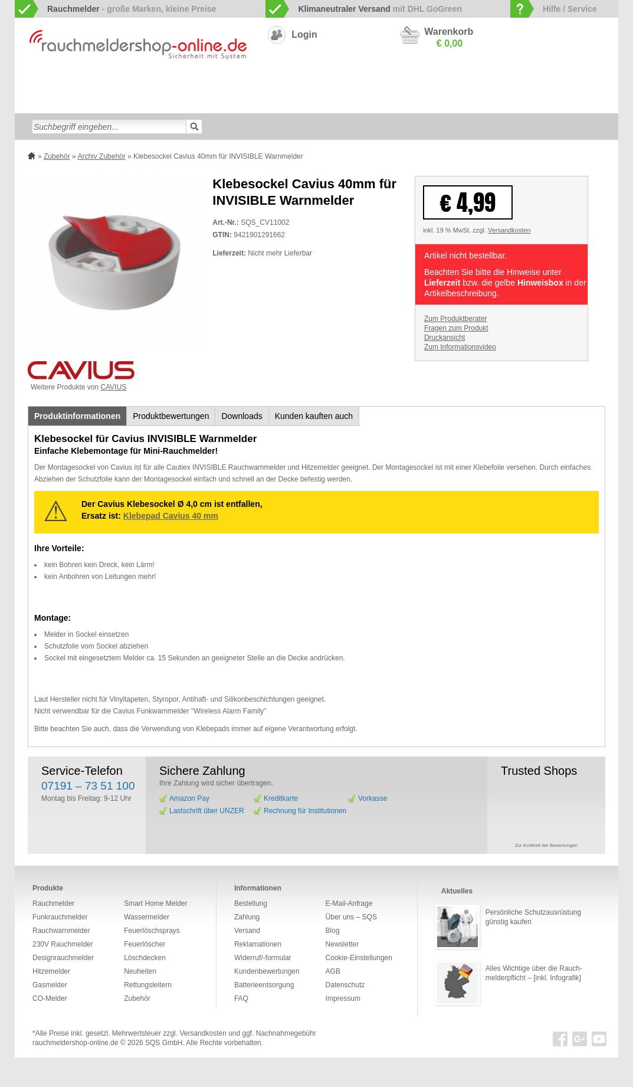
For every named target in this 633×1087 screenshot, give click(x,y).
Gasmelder (474, 84)
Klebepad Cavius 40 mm (170, 515)
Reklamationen (257, 944)
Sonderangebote (386, 103)
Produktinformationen (77, 416)
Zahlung (247, 917)
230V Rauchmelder (367, 84)
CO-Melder (427, 84)
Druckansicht (444, 337)
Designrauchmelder (291, 84)
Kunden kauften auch (314, 416)
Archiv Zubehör (101, 156)
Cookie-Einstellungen (359, 958)
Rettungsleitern (238, 103)
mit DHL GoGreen (380, 9)
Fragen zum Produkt (456, 328)
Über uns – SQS (351, 917)
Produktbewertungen (171, 416)
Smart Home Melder (215, 84)
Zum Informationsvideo (460, 347)
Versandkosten (509, 230)
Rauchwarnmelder (70, 84)
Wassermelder (578, 84)
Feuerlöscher (108, 103)
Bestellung (250, 903)
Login (304, 35)
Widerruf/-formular (262, 958)
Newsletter (342, 944)
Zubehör (288, 103)
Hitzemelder (523, 84)
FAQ (241, 998)
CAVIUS (114, 387)
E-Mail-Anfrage (349, 903)
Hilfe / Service (570, 9)
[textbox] (109, 126)
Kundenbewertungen (267, 971)
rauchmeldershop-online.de (75, 1043)
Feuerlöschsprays (170, 103)
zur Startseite (27, 83)
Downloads (241, 416)
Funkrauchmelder (141, 84)
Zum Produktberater (455, 319)
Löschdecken (52, 103)
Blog (333, 930)
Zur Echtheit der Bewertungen (546, 845)
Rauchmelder (53, 903)
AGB (333, 971)
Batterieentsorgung (264, 985)
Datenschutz (345, 985)
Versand (247, 930)
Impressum (343, 998)
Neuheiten (330, 103)
